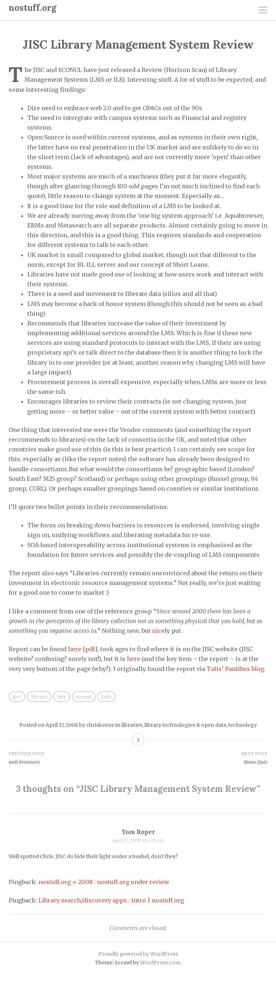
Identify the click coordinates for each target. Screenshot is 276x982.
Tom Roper (138, 831)
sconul (83, 696)
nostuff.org (32, 7)
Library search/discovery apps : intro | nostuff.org (111, 900)
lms (62, 696)
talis (106, 696)
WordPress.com (160, 962)
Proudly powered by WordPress (138, 954)
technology (242, 725)
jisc (17, 696)
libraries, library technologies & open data (173, 725)
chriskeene (100, 725)
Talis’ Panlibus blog (235, 668)
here (133, 658)
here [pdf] (82, 649)
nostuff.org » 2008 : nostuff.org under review (103, 882)
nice (158, 630)
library (39, 696)
